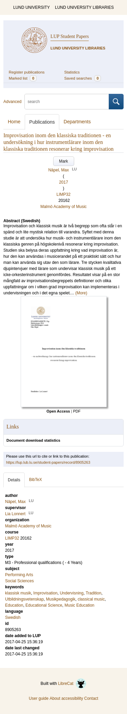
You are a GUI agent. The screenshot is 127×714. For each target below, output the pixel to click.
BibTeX (35, 479)
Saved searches (82, 78)
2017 (63, 182)
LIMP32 (63, 194)
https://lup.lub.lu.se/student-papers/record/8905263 (48, 462)
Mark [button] (63, 161)
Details (14, 480)
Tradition (93, 593)
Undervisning (71, 593)
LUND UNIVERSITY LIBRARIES (84, 7)
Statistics (72, 72)
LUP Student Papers (69, 36)
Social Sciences (19, 581)
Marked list (23, 78)
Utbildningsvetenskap (24, 599)
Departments (77, 121)
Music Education (79, 605)
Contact (91, 698)
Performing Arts (19, 574)
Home (14, 121)
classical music (91, 599)
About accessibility (66, 698)
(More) (81, 293)
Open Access (58, 411)
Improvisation (45, 593)
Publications (42, 122)
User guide (38, 698)
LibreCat (72, 683)
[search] (66, 101)
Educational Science (43, 605)
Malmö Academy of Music (63, 206)
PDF (77, 411)
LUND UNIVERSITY (31, 7)
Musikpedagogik (61, 599)
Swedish (12, 617)
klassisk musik (18, 593)
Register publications (27, 72)
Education (14, 605)
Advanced (12, 101)
